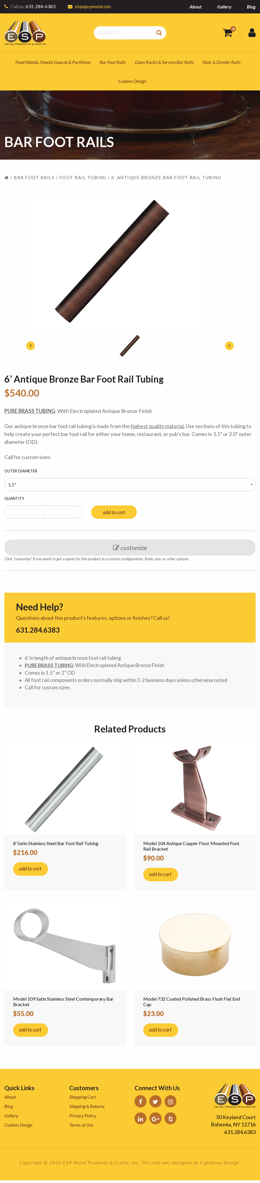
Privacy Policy (82, 1118)
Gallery (224, 6)
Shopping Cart (82, 1099)
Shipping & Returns (87, 1109)
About (196, 6)
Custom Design (132, 81)
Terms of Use (81, 1127)
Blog (251, 6)
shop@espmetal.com (94, 6)
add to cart (114, 512)
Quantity (14, 498)
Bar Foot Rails (113, 62)
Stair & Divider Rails (221, 62)
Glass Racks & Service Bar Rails (164, 62)
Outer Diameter (20, 471)
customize (130, 548)
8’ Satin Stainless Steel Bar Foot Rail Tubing (55, 846)
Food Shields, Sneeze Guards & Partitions (53, 62)
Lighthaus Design (219, 1165)
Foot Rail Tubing (83, 177)
